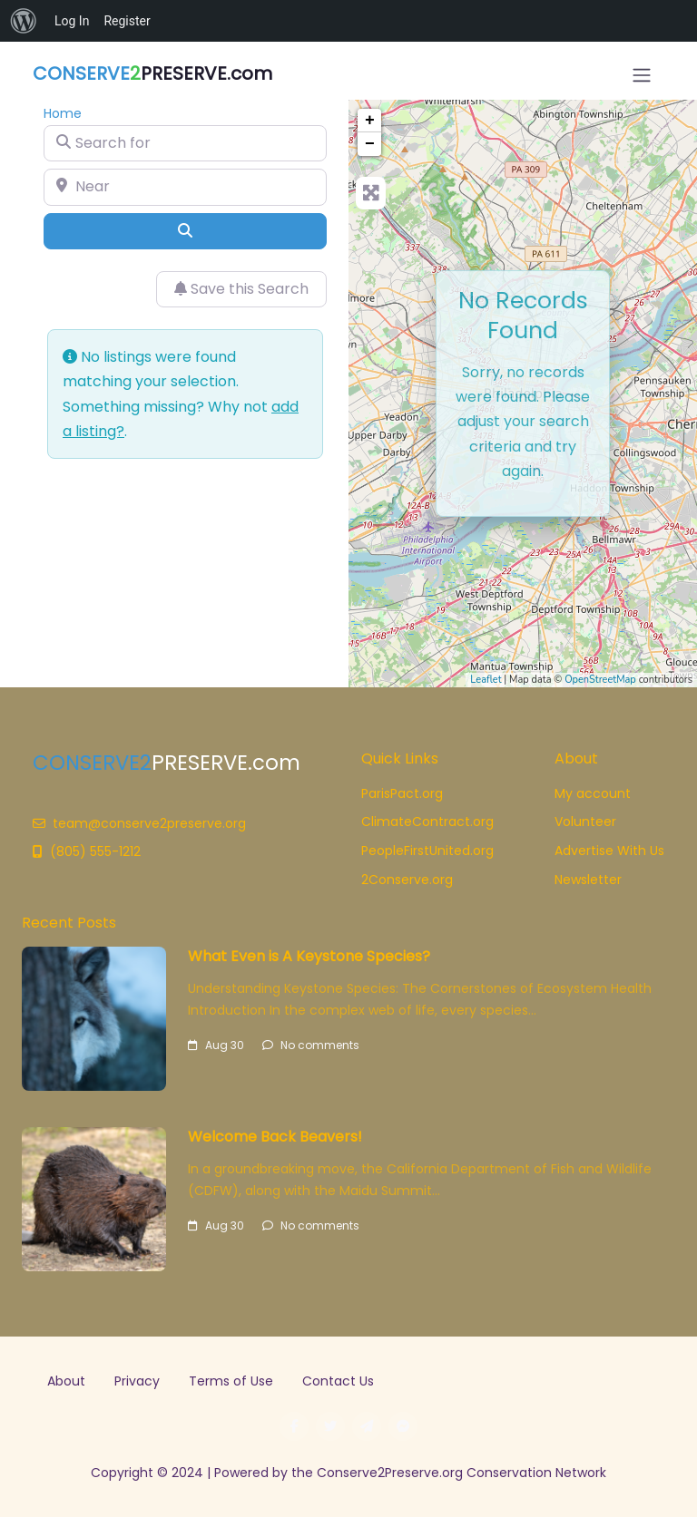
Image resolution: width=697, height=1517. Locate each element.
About (66, 1381)
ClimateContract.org (427, 821)
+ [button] (370, 120)
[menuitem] (23, 21)
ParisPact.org (402, 793)
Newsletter (588, 879)
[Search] (185, 231)
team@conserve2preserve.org (139, 823)
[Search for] (185, 143)
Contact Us (338, 1381)
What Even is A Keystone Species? (309, 956)
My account (593, 793)
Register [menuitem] (126, 21)
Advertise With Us (609, 850)
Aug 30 (216, 1045)
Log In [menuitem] (71, 21)
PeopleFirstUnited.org (427, 850)
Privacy (137, 1381)
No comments (310, 1045)
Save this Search (241, 288)
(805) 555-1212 (87, 851)
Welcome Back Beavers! (275, 1136)
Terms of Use (231, 1381)
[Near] (185, 187)
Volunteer (585, 821)
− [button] (370, 144)
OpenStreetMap (600, 679)
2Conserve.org (407, 879)
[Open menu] (641, 75)
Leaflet (485, 679)
